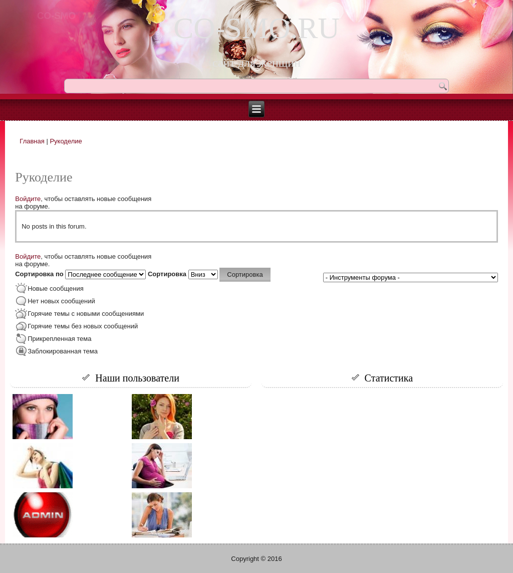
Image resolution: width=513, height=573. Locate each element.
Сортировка (168, 274)
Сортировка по (40, 274)
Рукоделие (66, 141)
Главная (32, 141)
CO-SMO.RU (256, 28)
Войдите (28, 199)
